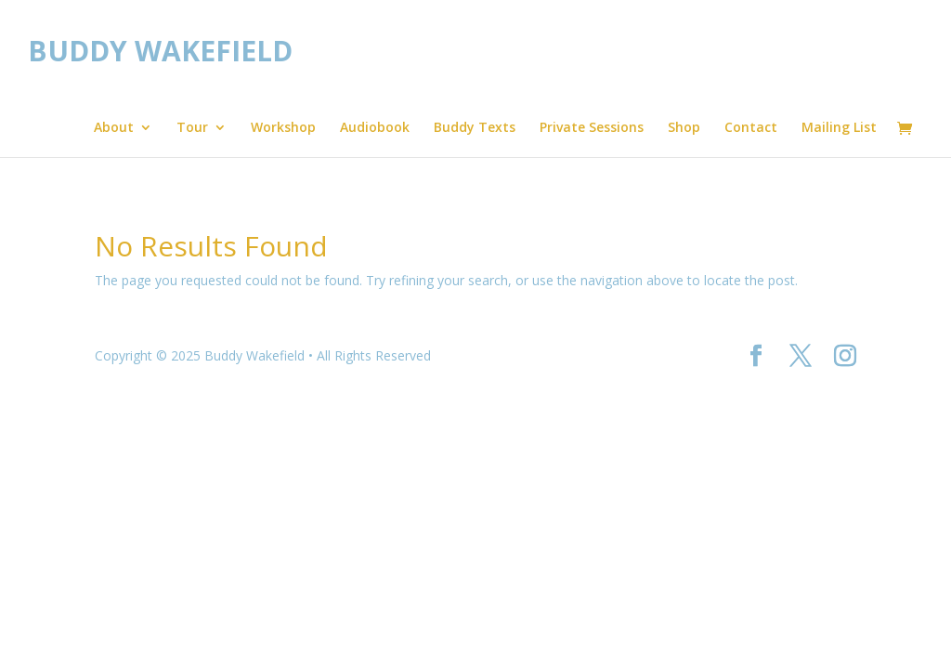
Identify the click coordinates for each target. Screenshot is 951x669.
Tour (192, 128)
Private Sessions (592, 128)
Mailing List (839, 128)
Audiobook (375, 128)
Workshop (283, 128)
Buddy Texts (474, 128)
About (114, 128)
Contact (750, 128)
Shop (684, 128)
